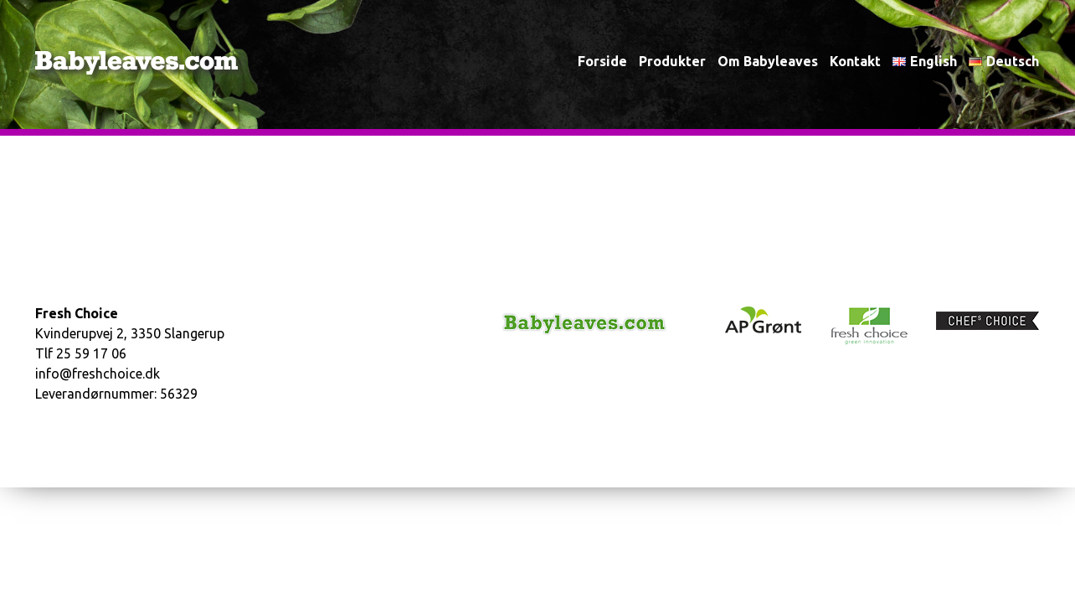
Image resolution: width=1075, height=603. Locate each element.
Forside (602, 61)
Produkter (672, 61)
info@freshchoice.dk (97, 373)
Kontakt (855, 61)
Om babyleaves (768, 61)
